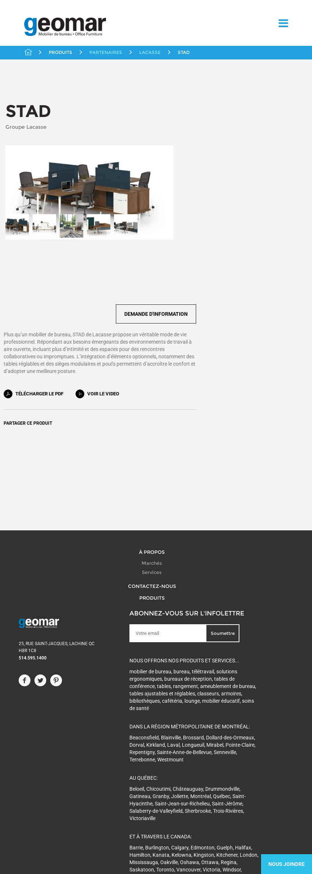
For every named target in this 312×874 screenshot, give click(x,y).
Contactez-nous (152, 472)
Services (152, 458)
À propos (152, 438)
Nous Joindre (286, 864)
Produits (152, 484)
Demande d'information (266, 174)
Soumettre (162, 524)
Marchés (152, 449)
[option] (17, 214)
